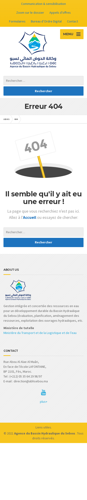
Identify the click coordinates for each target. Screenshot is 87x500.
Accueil (30, 217)
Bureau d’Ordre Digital (46, 21)
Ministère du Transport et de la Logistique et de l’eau (40, 333)
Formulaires (17, 21)
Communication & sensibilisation (43, 4)
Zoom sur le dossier (30, 12)
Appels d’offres (60, 12)
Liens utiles (43, 427)
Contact (72, 21)
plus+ (43, 401)
